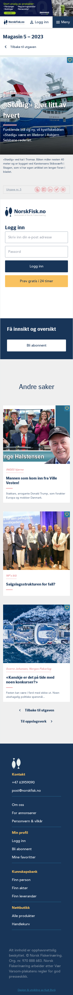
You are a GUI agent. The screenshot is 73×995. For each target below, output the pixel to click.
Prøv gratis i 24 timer (36, 281)
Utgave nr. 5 (13, 189)
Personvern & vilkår (27, 821)
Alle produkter (23, 916)
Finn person (21, 880)
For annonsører (24, 813)
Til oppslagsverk (34, 721)
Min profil (20, 832)
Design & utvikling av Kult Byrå (36, 990)
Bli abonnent (37, 345)
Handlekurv (21, 924)
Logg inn (36, 266)
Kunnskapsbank (24, 871)
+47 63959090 (23, 782)
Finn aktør (20, 888)
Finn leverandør (24, 896)
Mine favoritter (24, 857)
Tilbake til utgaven (23, 47)
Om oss (18, 805)
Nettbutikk (21, 908)
